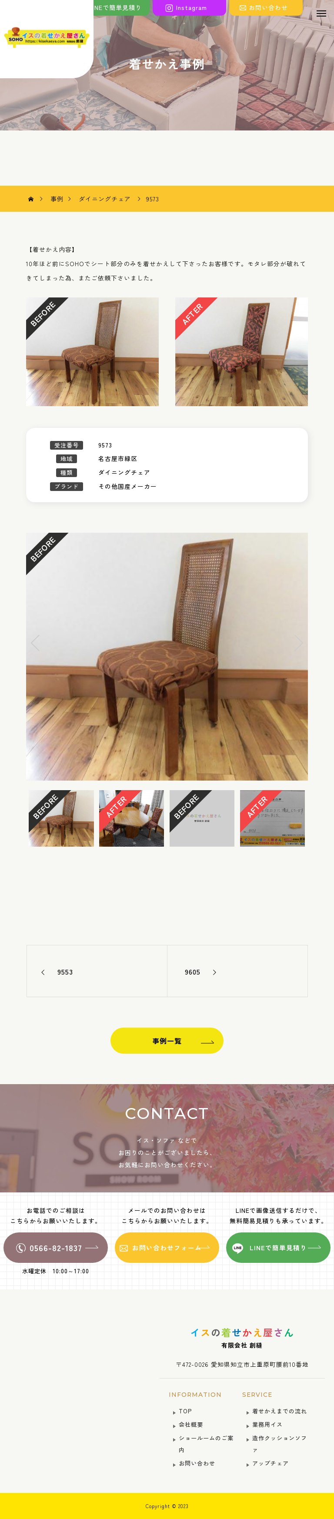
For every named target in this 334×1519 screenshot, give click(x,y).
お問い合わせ (197, 1463)
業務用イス (267, 1424)
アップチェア (270, 1463)
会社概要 (191, 1424)
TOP (185, 1411)
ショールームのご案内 (206, 1443)
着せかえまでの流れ (279, 1411)
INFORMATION (195, 1394)
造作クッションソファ (279, 1443)
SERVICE (257, 1394)
